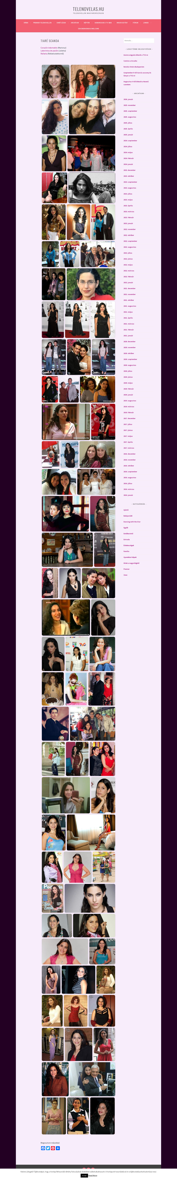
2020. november (130, 347)
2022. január (128, 282)
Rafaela (44, 53)
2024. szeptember (130, 140)
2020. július (128, 371)
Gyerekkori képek (130, 557)
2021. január (128, 335)
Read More (92, 1175)
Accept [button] (84, 1176)
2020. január (128, 395)
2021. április (128, 318)
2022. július (128, 253)
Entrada (127, 539)
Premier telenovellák (42, 23)
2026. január (128, 99)
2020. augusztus (130, 365)
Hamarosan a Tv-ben (103, 23)
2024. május (128, 152)
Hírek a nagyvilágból (131, 563)
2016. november (130, 460)
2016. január (128, 495)
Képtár (87, 23)
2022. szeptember (130, 241)
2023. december (129, 170)
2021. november (130, 294)
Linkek (146, 23)
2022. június (128, 259)
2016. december (129, 454)
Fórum (135, 23)
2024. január (128, 164)
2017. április (128, 442)
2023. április (128, 206)
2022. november (130, 229)
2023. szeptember (130, 182)
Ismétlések (61, 23)
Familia (126, 551)
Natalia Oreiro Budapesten (134, 67)
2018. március (129, 406)
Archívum (75, 23)
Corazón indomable (49, 47)
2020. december (129, 341)
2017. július (128, 424)
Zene (125, 575)
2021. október (129, 300)
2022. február (129, 276)
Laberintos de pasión (49, 50)
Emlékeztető (128, 533)
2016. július (128, 483)
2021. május (128, 312)
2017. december (129, 418)
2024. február (129, 158)
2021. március (129, 324)
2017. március (129, 448)
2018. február (129, 412)
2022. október (129, 235)
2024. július (128, 146)
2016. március (129, 489)
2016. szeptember (130, 471)
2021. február (129, 330)
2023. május (128, 200)
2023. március (129, 211)
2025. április (128, 129)
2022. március (129, 271)
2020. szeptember (130, 359)
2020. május (128, 383)
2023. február (129, 217)
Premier (126, 569)
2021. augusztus (130, 306)
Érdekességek (129, 545)
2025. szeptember (130, 111)
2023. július (128, 194)
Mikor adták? (122, 23)
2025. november (130, 105)
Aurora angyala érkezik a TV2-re (136, 55)
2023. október (129, 176)
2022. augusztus (130, 247)
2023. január (128, 223)
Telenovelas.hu (88, 9)
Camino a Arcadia (130, 61)
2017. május (128, 436)
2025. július (128, 123)
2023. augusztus (130, 188)
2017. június (128, 430)
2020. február (129, 389)
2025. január (128, 135)
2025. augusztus (130, 117)
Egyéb (126, 528)
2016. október (129, 466)
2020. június (128, 377)
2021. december (129, 288)
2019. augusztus (130, 401)
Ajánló (126, 510)
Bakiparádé (128, 516)
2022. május (128, 265)
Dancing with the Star (132, 522)
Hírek (26, 23)
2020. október (129, 353)
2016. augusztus (130, 477)
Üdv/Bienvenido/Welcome (88, 28)
